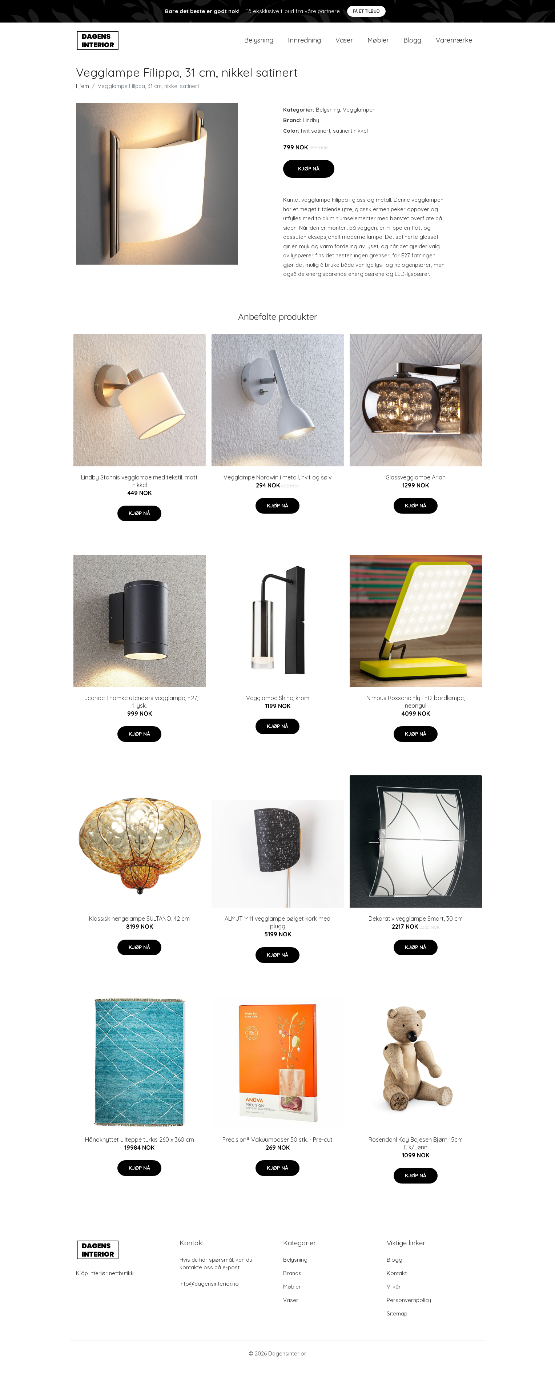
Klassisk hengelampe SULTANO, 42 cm (139, 927)
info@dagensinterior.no (209, 1291)
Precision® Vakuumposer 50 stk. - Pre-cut (277, 1147)
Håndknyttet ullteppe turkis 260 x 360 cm (139, 1147)
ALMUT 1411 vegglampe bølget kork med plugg (277, 930)
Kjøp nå (308, 176)
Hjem (82, 94)
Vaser (344, 44)
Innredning (304, 44)
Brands (292, 1281)
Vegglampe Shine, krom (277, 706)
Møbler (378, 44)
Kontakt (397, 1281)
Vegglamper (359, 117)
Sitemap (397, 1321)
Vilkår (394, 1294)
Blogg (412, 44)
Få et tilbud (366, 11)
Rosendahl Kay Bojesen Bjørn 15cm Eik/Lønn (416, 1151)
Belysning (258, 44)
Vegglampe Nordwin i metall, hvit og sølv (277, 485)
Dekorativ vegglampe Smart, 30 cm (416, 927)
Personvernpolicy (409, 1308)
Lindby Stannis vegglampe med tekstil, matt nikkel (139, 489)
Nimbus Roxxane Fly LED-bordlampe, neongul (415, 709)
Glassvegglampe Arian (416, 485)
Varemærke (454, 44)
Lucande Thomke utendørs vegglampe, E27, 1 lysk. (139, 709)
